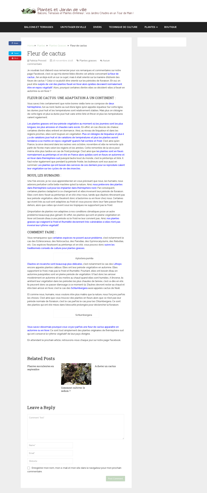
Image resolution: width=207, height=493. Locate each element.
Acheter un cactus (105, 366)
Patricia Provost (37, 60)
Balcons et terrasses (38, 27)
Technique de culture (123, 27)
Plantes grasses (88, 60)
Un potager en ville (73, 27)
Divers (97, 27)
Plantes (150, 27)
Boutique (170, 27)
